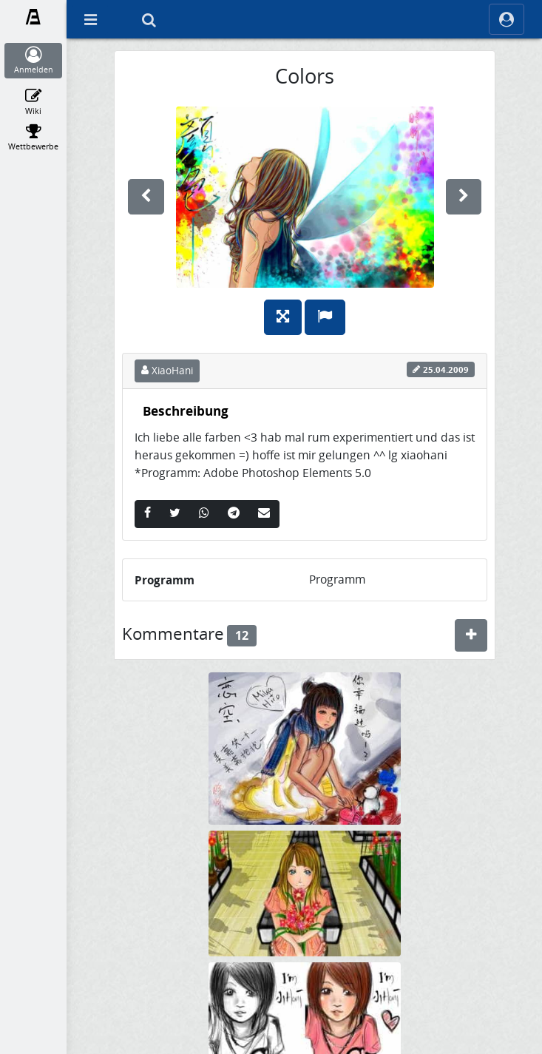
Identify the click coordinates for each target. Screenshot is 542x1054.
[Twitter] (175, 514)
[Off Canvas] (90, 19)
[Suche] (149, 19)
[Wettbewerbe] (33, 137)
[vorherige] (146, 196)
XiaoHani (167, 370)
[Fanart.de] (33, 17)
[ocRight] (506, 19)
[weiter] (463, 196)
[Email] (264, 514)
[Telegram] (233, 514)
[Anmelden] (33, 60)
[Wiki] (33, 102)
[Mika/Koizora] (305, 747)
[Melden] (325, 317)
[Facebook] (147, 514)
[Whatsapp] (204, 514)
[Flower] (305, 892)
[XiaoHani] (305, 1039)
